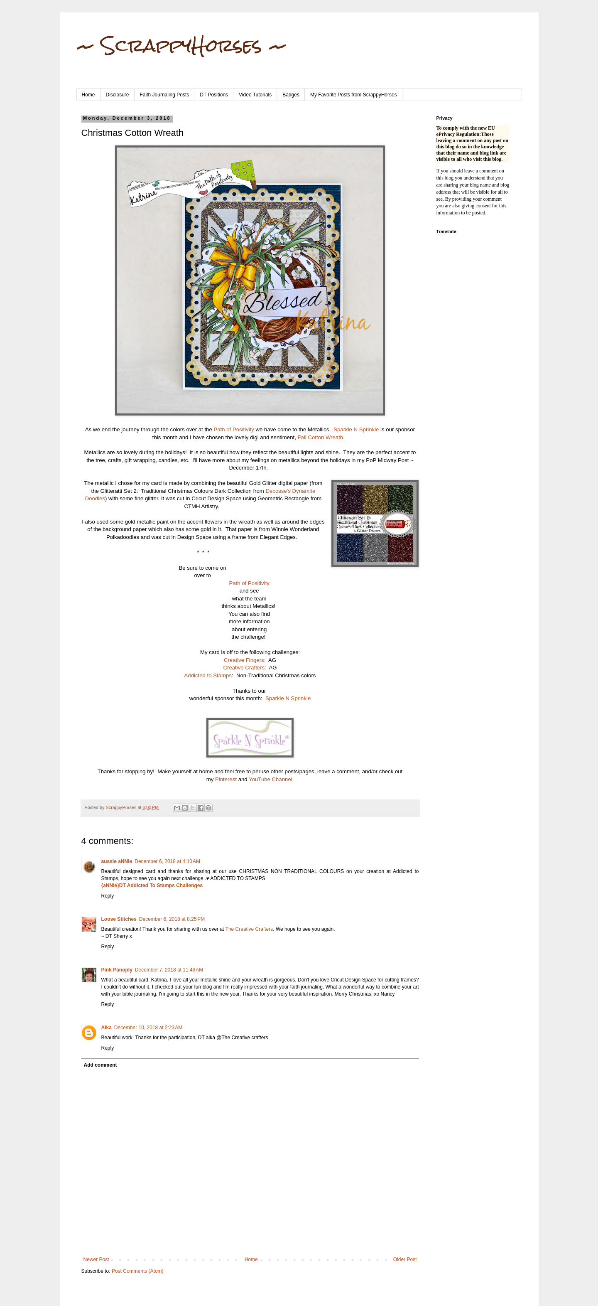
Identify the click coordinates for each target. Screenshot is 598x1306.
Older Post (405, 1259)
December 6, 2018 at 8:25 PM (172, 919)
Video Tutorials (255, 95)
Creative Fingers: (244, 660)
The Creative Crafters (249, 929)
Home (88, 95)
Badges (290, 95)
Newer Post (96, 1259)
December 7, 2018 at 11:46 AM (169, 970)
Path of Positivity (233, 429)
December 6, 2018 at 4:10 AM (167, 861)
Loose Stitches (119, 919)
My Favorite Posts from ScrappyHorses (353, 95)
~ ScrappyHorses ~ (181, 45)
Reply (107, 896)
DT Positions (214, 95)
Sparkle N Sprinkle (356, 429)
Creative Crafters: (244, 667)
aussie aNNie (116, 861)
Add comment (100, 1065)
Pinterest (226, 779)
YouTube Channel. (271, 779)
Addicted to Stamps (208, 675)
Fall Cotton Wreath (320, 437)
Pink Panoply (116, 970)
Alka (106, 1028)
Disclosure (117, 95)
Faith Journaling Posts (164, 95)
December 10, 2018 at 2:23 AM (148, 1028)
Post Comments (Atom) (138, 1271)
